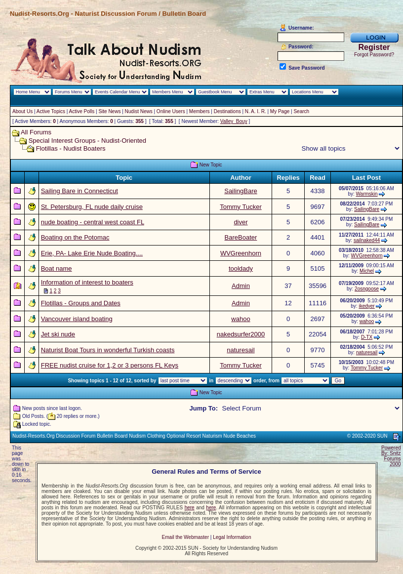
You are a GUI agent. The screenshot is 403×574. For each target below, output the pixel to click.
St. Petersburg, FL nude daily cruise (92, 206)
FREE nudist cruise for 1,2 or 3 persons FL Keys (109, 365)
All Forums (36, 132)
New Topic (211, 164)
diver (240, 222)
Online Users (171, 111)
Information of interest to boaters (87, 282)
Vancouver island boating (77, 319)
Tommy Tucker (241, 206)
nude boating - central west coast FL (92, 222)
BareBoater (241, 237)
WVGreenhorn (240, 253)
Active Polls (82, 111)
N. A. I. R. (255, 111)
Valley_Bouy (233, 121)
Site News (109, 111)
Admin (241, 285)
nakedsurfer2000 (241, 334)
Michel (367, 271)
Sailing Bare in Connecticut (79, 191)
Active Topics (51, 111)
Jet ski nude (58, 334)
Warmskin (367, 194)
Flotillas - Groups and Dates (81, 303)
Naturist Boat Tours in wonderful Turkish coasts (108, 350)
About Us (22, 111)
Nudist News (139, 111)
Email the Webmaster (185, 537)
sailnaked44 (367, 240)
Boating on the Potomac (75, 237)
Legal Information (232, 537)
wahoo (240, 319)
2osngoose (367, 288)
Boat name (56, 268)
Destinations (227, 111)
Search (301, 111)
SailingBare (240, 191)
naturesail (240, 350)
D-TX (366, 337)
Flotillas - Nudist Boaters (71, 148)
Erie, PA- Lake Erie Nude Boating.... (92, 253)
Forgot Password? (374, 54)
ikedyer (366, 306)
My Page (279, 111)
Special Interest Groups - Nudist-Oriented (87, 140)
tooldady (241, 268)
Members (199, 111)
